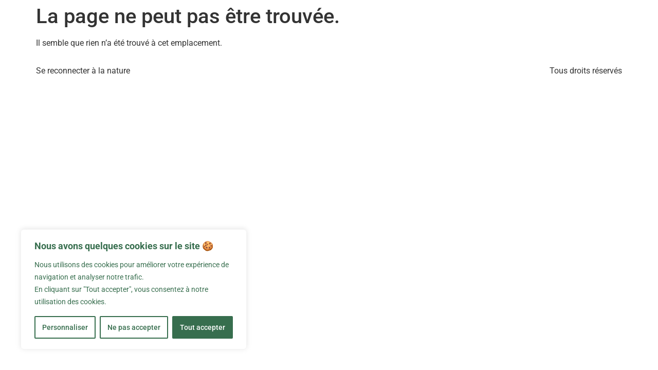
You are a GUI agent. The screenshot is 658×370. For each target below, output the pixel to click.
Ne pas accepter (133, 327)
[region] (134, 289)
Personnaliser (65, 327)
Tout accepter (202, 327)
